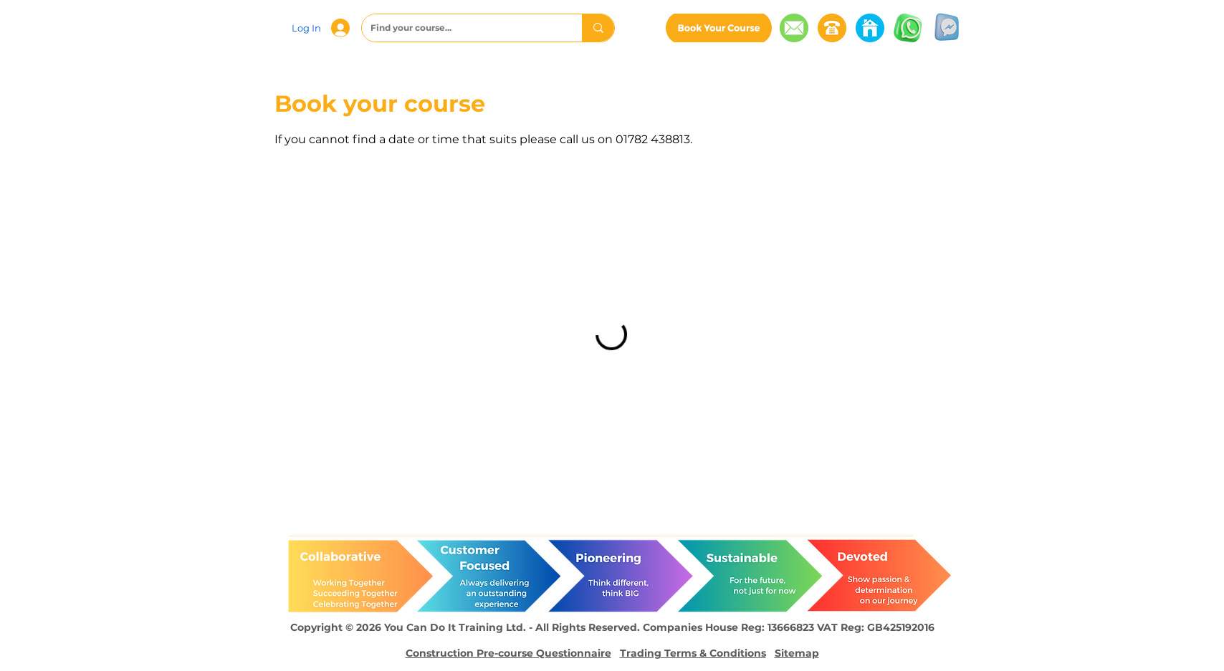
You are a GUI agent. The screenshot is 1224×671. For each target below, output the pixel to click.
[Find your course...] (461, 28)
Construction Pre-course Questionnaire (508, 653)
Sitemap (797, 653)
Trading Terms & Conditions (693, 653)
